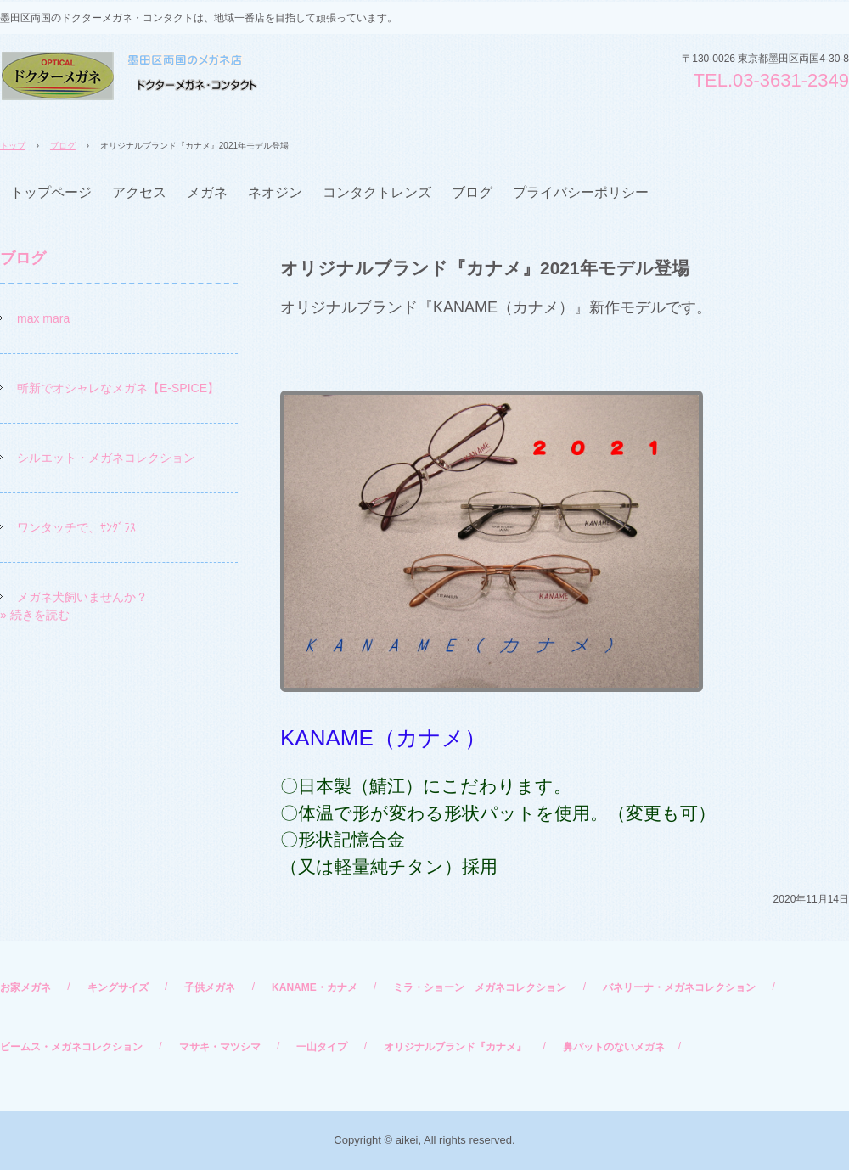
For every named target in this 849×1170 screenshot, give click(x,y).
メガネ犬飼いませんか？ (82, 597)
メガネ (207, 192)
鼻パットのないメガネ (614, 1047)
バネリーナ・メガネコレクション (679, 987)
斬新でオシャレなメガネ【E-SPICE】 (118, 388)
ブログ (63, 145)
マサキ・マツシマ (220, 1047)
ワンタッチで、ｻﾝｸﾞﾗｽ (76, 527)
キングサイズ (118, 987)
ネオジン (275, 192)
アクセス (139, 192)
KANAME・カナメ (314, 987)
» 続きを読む (35, 615)
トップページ (51, 192)
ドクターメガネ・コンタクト (129, 76)
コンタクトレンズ (377, 192)
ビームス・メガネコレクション (71, 1047)
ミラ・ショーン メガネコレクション (479, 987)
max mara (43, 318)
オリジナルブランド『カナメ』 (455, 1047)
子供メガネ (209, 987)
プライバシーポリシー (581, 192)
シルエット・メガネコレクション (106, 457)
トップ (12, 145)
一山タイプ (321, 1047)
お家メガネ (25, 987)
